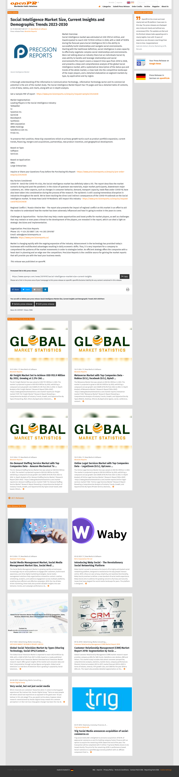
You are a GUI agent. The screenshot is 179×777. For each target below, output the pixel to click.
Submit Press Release (121, 6)
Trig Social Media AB (81, 727)
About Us (165, 6)
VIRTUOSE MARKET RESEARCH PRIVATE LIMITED (26, 644)
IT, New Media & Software (38, 29)
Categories (107, 6)
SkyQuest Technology (17, 559)
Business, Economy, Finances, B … (95, 725)
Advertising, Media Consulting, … (30, 642)
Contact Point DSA (136, 770)
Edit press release (45, 304)
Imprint (119, 2)
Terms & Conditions (122, 770)
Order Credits (137, 6)
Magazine (155, 6)
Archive (147, 6)
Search (163, 3)
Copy (124, 276)
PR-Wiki (111, 2)
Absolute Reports (30, 31)
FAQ (94, 770)
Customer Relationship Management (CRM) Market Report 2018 (97, 644)
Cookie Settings (166, 770)
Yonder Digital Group (17, 682)
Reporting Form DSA (151, 770)
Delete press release (22, 304)
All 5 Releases (15, 498)
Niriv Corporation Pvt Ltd (83, 559)
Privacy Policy (108, 770)
